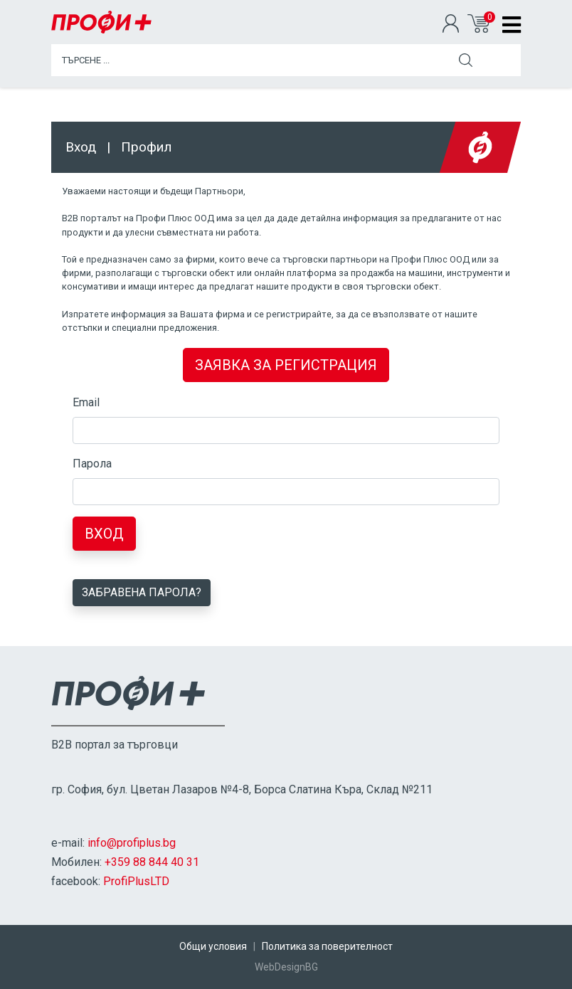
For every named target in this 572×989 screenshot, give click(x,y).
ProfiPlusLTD (136, 881)
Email (86, 402)
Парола (92, 463)
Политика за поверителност (327, 946)
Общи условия (213, 946)
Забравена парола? (141, 592)
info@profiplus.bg (132, 843)
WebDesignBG (286, 967)
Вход (104, 533)
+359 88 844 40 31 (152, 862)
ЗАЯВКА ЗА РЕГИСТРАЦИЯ (286, 365)
